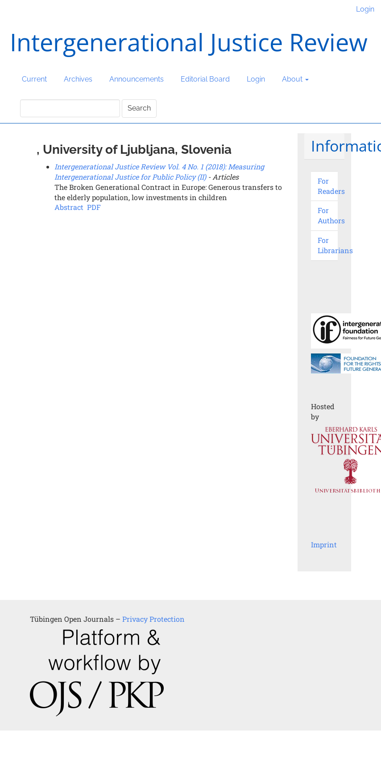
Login (365, 9)
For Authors (331, 215)
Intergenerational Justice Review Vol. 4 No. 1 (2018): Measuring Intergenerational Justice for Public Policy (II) (159, 171)
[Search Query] (70, 108)
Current (34, 79)
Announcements (136, 79)
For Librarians (335, 245)
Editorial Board (205, 79)
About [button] (295, 79)
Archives (78, 79)
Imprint (324, 544)
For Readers (331, 186)
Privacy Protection (153, 619)
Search (139, 108)
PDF (94, 207)
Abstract (68, 207)
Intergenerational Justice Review (189, 41)
